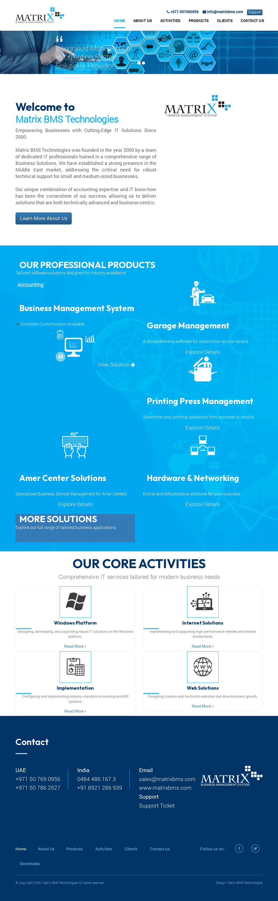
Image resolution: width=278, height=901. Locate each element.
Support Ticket (157, 805)
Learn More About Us (43, 218)
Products (199, 20)
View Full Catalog (75, 537)
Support (255, 12)
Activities (170, 20)
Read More (75, 646)
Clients (225, 20)
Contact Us (252, 20)
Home (119, 20)
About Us (142, 20)
